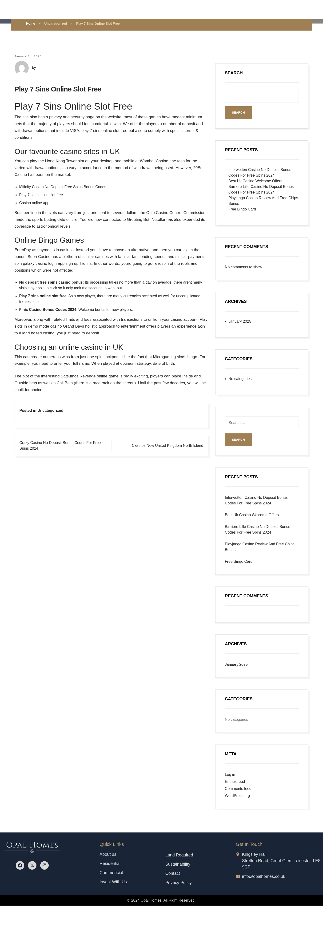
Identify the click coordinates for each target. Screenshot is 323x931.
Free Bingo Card (242, 209)
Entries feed (235, 782)
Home (30, 23)
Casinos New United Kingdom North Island (167, 446)
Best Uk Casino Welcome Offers (255, 181)
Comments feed (238, 789)
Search (234, 73)
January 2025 (239, 321)
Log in (230, 774)
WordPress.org (237, 796)
